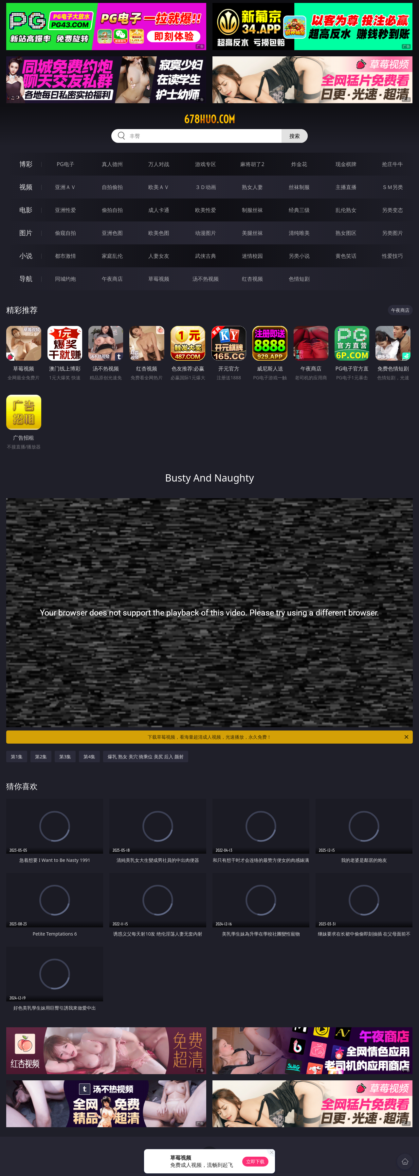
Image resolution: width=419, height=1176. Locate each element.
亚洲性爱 (65, 210)
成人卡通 (158, 210)
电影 (25, 209)
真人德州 (112, 164)
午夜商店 (112, 278)
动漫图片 (205, 233)
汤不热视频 (205, 278)
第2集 (41, 756)
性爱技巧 (392, 255)
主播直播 (346, 187)
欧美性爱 (205, 210)
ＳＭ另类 (392, 187)
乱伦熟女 (346, 210)
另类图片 (392, 233)
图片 (25, 232)
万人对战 (158, 164)
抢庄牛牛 (392, 164)
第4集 (89, 756)
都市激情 (65, 255)
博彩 (25, 164)
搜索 (294, 136)
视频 (25, 186)
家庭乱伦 (112, 255)
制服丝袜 (252, 210)
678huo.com (209, 119)
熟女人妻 (252, 187)
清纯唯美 (299, 233)
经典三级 (299, 210)
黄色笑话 (346, 255)
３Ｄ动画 (205, 187)
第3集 (65, 756)
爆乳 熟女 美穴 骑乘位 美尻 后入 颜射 (146, 756)
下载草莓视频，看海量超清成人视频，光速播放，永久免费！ (279, 737)
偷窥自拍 (65, 233)
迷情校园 (252, 255)
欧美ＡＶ (158, 187)
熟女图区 (346, 233)
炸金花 (299, 164)
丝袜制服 (299, 187)
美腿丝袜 (252, 233)
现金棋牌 (346, 164)
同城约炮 (65, 278)
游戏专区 (205, 164)
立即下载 (255, 1161)
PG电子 (65, 164)
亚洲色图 (112, 233)
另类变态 (392, 210)
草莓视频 (158, 278)
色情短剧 (299, 278)
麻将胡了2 (252, 164)
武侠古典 (205, 255)
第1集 (17, 756)
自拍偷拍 (112, 187)
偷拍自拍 (112, 210)
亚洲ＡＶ (65, 187)
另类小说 (299, 255)
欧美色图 (158, 233)
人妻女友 (158, 255)
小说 (25, 255)
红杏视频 (252, 278)
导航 (25, 278)
